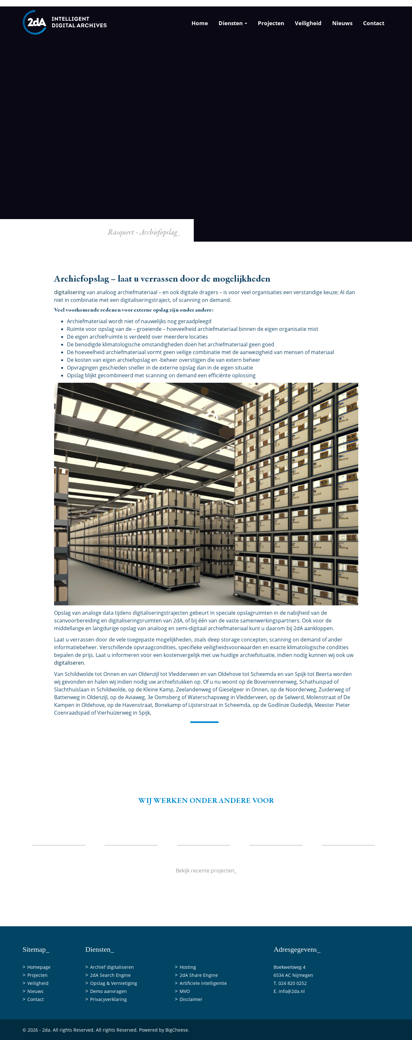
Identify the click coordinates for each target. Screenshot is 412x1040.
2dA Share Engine (199, 975)
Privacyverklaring (108, 999)
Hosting (188, 967)
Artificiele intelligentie (203, 983)
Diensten (233, 23)
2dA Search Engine (110, 975)
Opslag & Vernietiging (113, 983)
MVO (185, 991)
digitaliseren (69, 662)
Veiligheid (308, 23)
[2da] (65, 22)
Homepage (39, 967)
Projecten (271, 23)
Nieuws (342, 23)
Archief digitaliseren (112, 967)
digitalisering (69, 292)
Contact (373, 23)
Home (200, 23)
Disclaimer (191, 999)
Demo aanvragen (108, 991)
